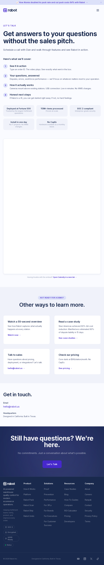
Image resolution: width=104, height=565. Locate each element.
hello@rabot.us (11, 406)
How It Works (29, 489)
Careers (88, 494)
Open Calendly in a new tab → (65, 277)
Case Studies (70, 489)
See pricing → (65, 368)
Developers (69, 521)
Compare (68, 505)
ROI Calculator (70, 510)
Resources (69, 483)
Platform (27, 494)
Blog (66, 494)
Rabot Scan (29, 505)
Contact (88, 505)
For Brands (49, 510)
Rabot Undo (29, 516)
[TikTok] (98, 559)
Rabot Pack (29, 500)
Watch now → (14, 335)
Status (8, 545)
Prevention (49, 494)
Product (27, 483)
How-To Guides (71, 500)
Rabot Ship (28, 510)
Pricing (67, 516)
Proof (46, 489)
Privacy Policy (91, 516)
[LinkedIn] (85, 559)
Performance (50, 500)
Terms (87, 521)
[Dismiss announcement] (101, 2)
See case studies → (68, 338)
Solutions (48, 483)
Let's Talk (52, 464)
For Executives (50, 516)
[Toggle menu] (98, 10)
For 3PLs (48, 505)
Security (88, 510)
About (87, 489)
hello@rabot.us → (16, 368)
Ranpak (88, 500)
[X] (91, 559)
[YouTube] (78, 559)
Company (89, 483)
